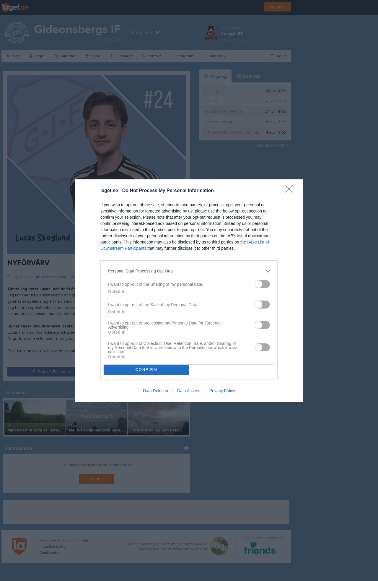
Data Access (188, 390)
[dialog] (189, 290)
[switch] (262, 284)
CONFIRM (146, 369)
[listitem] (189, 271)
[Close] (291, 191)
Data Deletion (155, 390)
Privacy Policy (222, 390)
